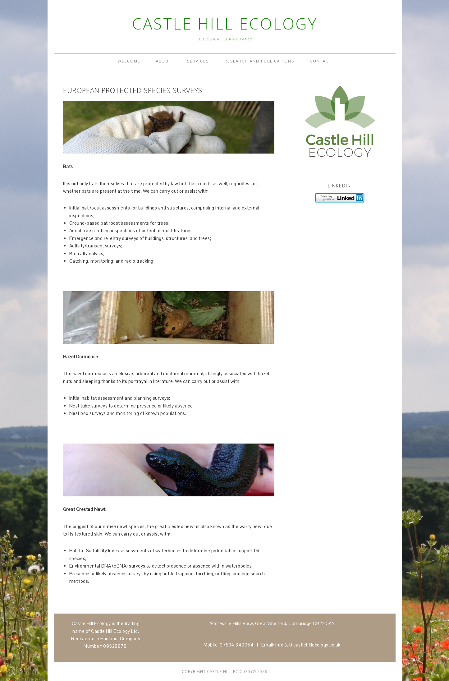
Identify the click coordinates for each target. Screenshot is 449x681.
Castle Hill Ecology (224, 23)
